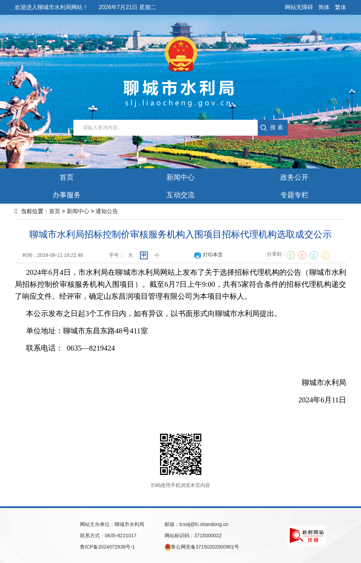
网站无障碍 (299, 7)
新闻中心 (78, 211)
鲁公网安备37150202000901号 (202, 547)
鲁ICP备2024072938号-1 (107, 547)
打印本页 (208, 255)
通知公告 (107, 211)
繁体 (340, 7)
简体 (324, 7)
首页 (54, 211)
